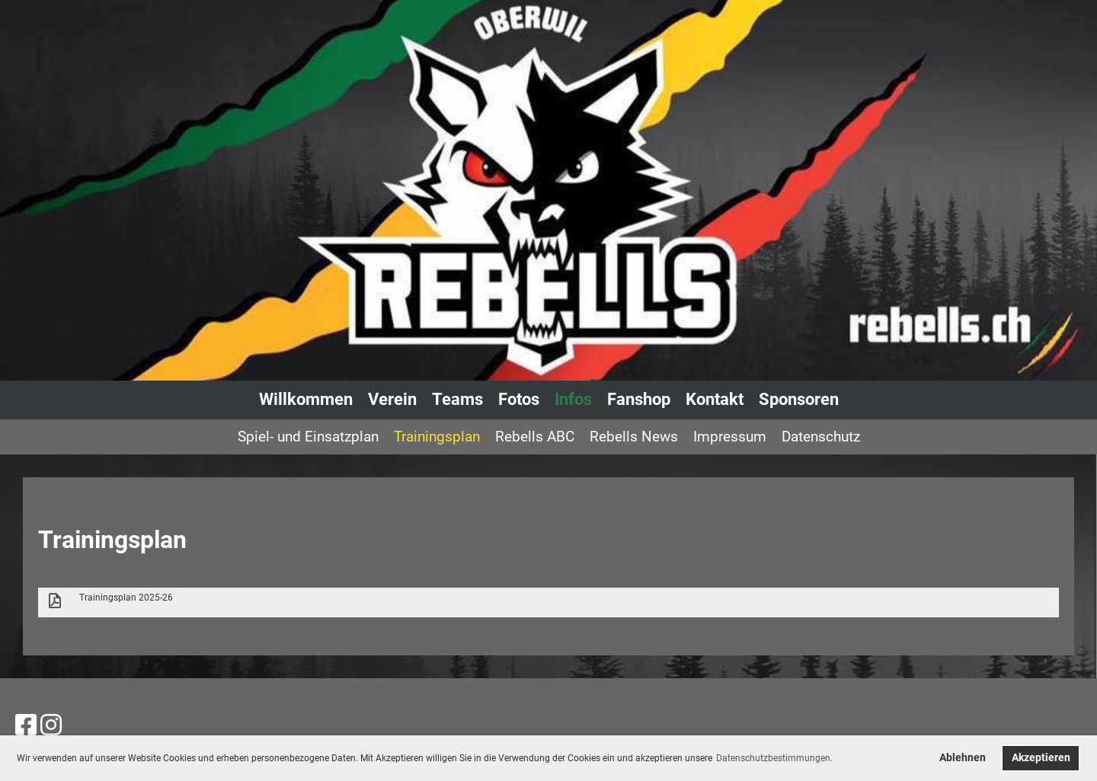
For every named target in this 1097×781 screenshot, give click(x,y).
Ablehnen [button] (962, 757)
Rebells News (634, 436)
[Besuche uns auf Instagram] (51, 725)
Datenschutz (821, 436)
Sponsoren (799, 399)
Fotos (518, 399)
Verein (392, 399)
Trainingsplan (437, 436)
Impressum (729, 436)
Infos (573, 399)
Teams (457, 399)
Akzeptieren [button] (1041, 757)
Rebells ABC (534, 436)
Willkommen (306, 399)
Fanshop (638, 399)
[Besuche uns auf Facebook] (26, 725)
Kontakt (715, 399)
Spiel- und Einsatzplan (308, 436)
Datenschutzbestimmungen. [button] (774, 758)
